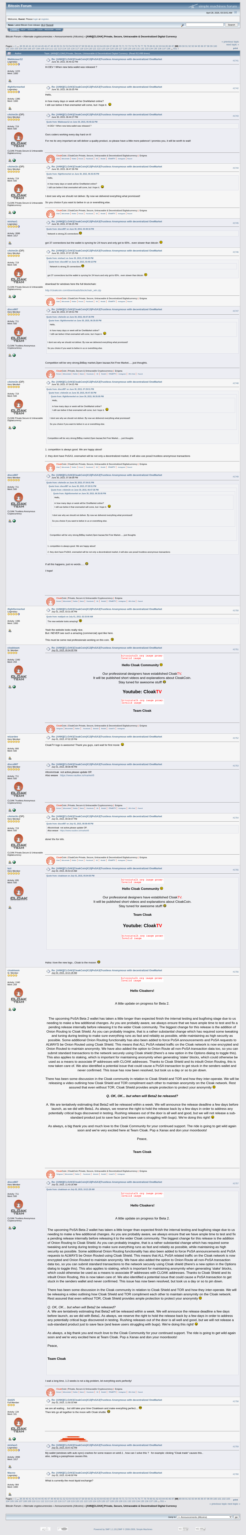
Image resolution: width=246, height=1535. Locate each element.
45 (42, 46)
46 (45, 46)
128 (125, 48)
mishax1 (12, 221)
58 (82, 46)
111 (51, 48)
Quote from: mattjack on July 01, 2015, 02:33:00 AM (69, 617)
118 (81, 48)
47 (49, 46)
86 (170, 46)
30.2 (43, 25)
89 (180, 46)
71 (123, 46)
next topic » (232, 44)
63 (98, 46)
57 (79, 46)
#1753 (236, 766)
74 (132, 46)
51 (61, 46)
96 (202, 46)
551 (175, 48)
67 (111, 46)
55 (73, 46)
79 (148, 46)
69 (117, 46)
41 (30, 46)
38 (20, 46)
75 (135, 46)
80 (151, 46)
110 (47, 48)
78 (145, 46)
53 (67, 46)
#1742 (236, 88)
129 (129, 48)
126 (116, 48)
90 (183, 46)
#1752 (236, 738)
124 (108, 48)
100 (215, 46)
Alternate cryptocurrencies (37, 36)
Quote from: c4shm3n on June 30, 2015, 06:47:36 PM (70, 317)
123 (103, 48)
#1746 (236, 252)
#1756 (236, 972)
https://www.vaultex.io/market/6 (77, 775)
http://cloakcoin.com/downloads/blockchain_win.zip (73, 290)
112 (55, 48)
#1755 (236, 870)
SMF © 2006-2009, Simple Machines (135, 1529)
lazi (9, 868)
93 (192, 46)
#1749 (236, 477)
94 (196, 46)
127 (121, 48)
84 (163, 46)
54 (70, 46)
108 (38, 48)
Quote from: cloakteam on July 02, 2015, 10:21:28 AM (70, 1189)
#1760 (236, 1474)
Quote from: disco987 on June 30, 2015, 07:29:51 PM (70, 389)
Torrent (49, 25)
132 (142, 48)
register (44, 19)
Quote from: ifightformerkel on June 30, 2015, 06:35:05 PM (72, 174)
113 (60, 48)
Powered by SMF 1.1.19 (105, 1529)
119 (86, 48)
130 (134, 48)
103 (16, 48)
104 (21, 48)
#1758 (236, 1401)
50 (58, 46)
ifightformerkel (16, 86)
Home (14, 30)
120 (90, 48)
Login (39, 30)
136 (160, 48)
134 (151, 48)
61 (92, 46)
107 (34, 48)
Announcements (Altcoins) (69, 36)
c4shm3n (12, 114)
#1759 (236, 1446)
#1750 (236, 611)
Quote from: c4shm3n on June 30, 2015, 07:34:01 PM (70, 483)
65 (104, 46)
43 (36, 46)
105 (25, 48)
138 (168, 48)
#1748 (236, 383)
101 (8, 48)
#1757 (236, 1183)
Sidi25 (11, 1399)
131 (138, 48)
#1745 (236, 223)
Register (49, 30)
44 (39, 46)
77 (142, 46)
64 (101, 46)
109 (42, 48)
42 (33, 46)
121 (94, 48)
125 (112, 48)
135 (155, 48)
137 (164, 48)
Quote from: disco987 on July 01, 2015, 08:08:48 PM (69, 824)
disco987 (12, 309)
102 (12, 48)
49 (55, 46)
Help (23, 30)
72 (126, 46)
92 (189, 46)
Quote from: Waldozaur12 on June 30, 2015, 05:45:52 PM (72, 122)
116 (73, 48)
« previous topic (230, 41)
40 (27, 46)
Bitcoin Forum (13, 36)
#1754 (236, 818)
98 (208, 46)
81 (154, 46)
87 (173, 46)
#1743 (236, 116)
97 (205, 46)
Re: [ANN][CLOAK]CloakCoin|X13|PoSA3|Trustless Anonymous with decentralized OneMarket (107, 59)
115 (68, 48)
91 (186, 46)
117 (77, 48)
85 (166, 46)
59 (86, 46)
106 (29, 48)
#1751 (236, 649)
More (58, 30)
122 (99, 48)
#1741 (236, 60)
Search (31, 30)
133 (147, 48)
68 (114, 46)
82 (157, 46)
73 (129, 46)
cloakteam (13, 647)
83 (160, 46)
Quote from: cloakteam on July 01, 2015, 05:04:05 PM (70, 876)
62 (95, 46)
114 (64, 48)
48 (52, 46)
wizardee (12, 736)
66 (107, 46)
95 (199, 46)
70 (120, 46)
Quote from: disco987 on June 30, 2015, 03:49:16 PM (70, 229)
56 (76, 46)
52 (64, 46)
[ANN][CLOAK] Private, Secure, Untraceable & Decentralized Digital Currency (131, 36)
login (35, 19)
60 (89, 46)
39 (24, 46)
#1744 (236, 168)
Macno (11, 1472)
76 (138, 46)
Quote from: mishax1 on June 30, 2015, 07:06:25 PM (69, 258)
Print (235, 48)
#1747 (236, 311)
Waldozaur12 (15, 59)
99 (211, 46)
